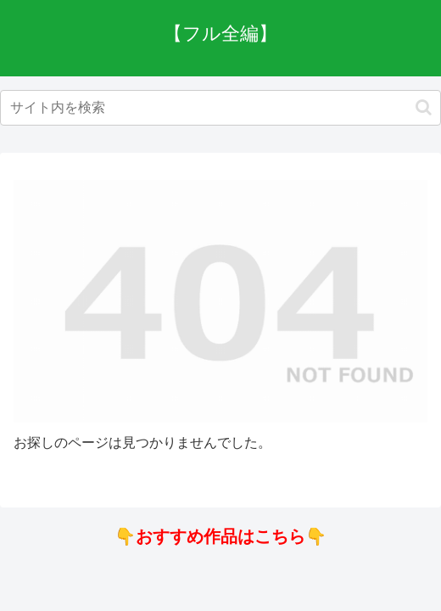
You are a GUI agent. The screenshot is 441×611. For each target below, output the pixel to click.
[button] (423, 107)
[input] (220, 108)
